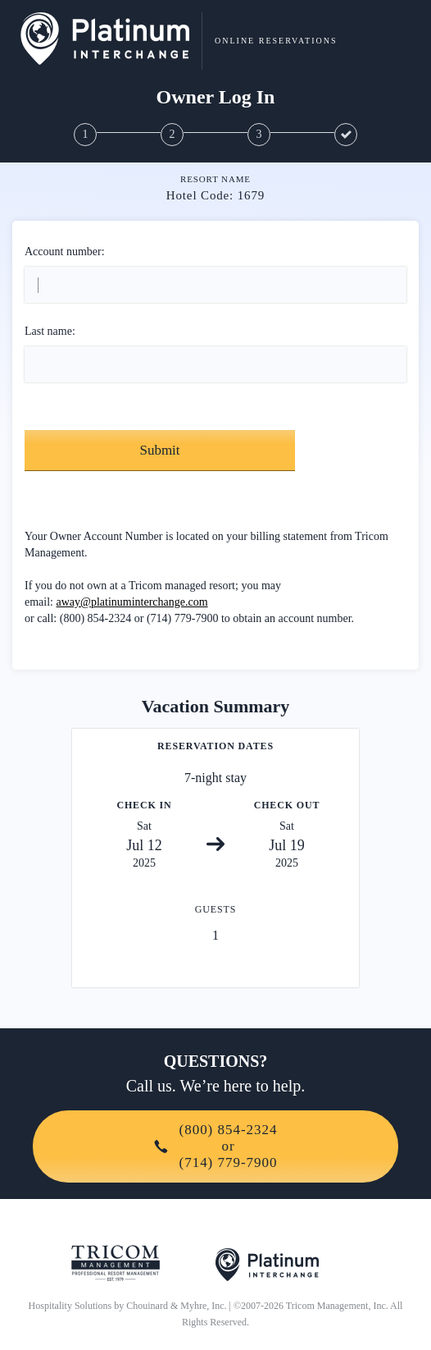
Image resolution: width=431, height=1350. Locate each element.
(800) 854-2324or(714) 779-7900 (216, 1146)
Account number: (65, 251)
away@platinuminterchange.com (132, 602)
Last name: (50, 331)
